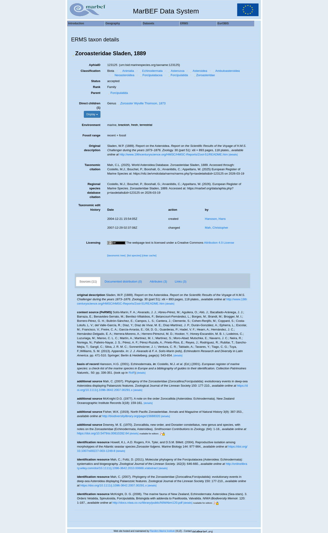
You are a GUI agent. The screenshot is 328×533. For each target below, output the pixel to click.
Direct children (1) (89, 105)
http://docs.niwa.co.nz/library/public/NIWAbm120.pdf (148, 502)
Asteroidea (198, 71)
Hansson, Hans (215, 218)
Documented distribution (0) (123, 281)
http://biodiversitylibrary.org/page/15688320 (131, 416)
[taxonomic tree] (116, 255)
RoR (132, 372)
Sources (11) (88, 281)
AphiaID (94, 65)
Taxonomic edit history (89, 207)
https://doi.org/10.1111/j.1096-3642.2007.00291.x (113, 485)
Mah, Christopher (216, 227)
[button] (73, 53)
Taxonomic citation (92, 167)
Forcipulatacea (150, 75)
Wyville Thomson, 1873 (141, 103)
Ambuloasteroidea (226, 71)
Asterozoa (175, 71)
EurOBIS (223, 23)
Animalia (126, 71)
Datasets (148, 23)
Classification (90, 71)
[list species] (134, 255)
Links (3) (180, 281)
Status (95, 81)
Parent (95, 93)
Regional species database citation (93, 190)
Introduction (76, 23)
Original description (92, 148)
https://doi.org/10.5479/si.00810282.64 (103, 433)
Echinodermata (151, 71)
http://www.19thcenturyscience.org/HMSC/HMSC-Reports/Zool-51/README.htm (174, 154)
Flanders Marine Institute (162, 531)
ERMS (184, 23)
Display (92, 114)
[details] (233, 154)
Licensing (93, 242)
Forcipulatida (177, 75)
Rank (96, 87)
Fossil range (91, 135)
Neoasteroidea (122, 75)
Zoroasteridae (204, 75)
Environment (91, 125)
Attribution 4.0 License (219, 242)
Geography (112, 23)
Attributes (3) (158, 281)
